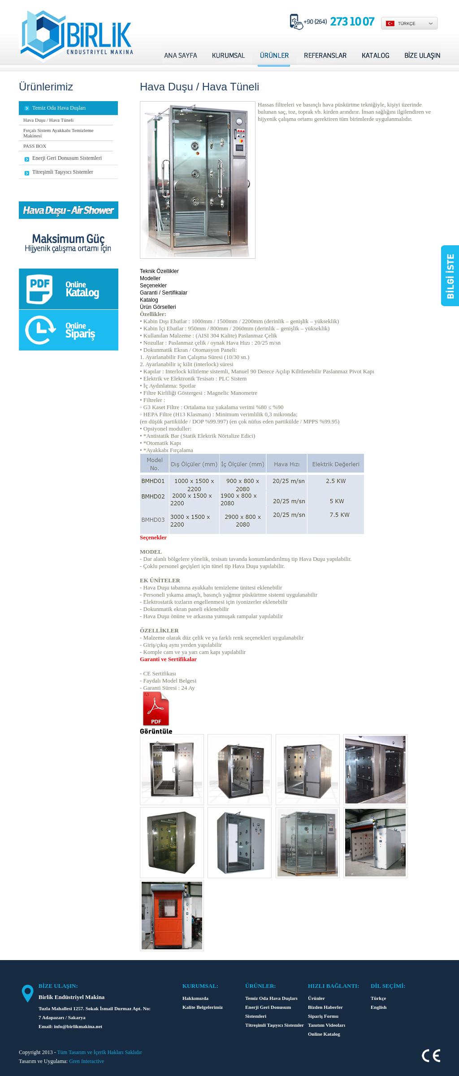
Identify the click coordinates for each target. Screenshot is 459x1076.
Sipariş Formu (323, 1016)
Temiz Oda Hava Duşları (271, 998)
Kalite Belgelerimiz (202, 1007)
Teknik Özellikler (159, 271)
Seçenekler (153, 285)
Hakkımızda (195, 998)
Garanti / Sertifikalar (163, 293)
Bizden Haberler (325, 1007)
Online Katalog (324, 1034)
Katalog (149, 300)
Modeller (150, 278)
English (378, 1007)
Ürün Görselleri (158, 307)
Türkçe (378, 998)
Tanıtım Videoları (326, 1025)
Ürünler (316, 998)
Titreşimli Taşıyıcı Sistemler (274, 1025)
